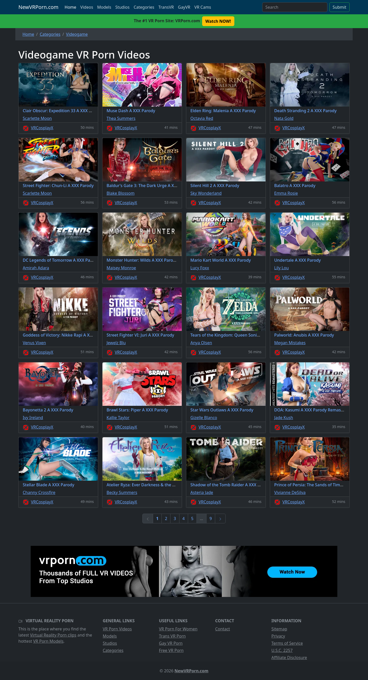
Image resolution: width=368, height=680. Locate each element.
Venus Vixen (34, 342)
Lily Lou (281, 268)
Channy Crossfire (39, 492)
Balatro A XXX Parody (294, 185)
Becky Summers (122, 492)
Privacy (278, 636)
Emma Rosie (286, 193)
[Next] (220, 518)
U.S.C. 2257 (282, 650)
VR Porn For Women (178, 629)
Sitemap (279, 629)
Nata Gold (283, 118)
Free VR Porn (171, 650)
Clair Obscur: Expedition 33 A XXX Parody (62, 110)
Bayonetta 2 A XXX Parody (48, 410)
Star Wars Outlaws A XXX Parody (221, 410)
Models (104, 7)
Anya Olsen (201, 342)
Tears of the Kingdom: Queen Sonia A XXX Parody (238, 335)
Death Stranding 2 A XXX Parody (305, 110)
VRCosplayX (42, 128)
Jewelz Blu (116, 342)
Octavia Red (201, 118)
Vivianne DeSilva (290, 492)
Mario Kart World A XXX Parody (220, 260)
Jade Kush (283, 417)
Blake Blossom (120, 193)
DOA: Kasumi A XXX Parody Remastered (312, 410)
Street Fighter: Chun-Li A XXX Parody (58, 185)
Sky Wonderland (206, 193)
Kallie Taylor (118, 417)
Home (70, 7)
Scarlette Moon (37, 118)
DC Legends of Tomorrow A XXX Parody (61, 260)
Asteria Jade (201, 492)
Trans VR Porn (172, 636)
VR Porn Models (48, 641)
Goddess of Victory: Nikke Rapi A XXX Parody (66, 335)
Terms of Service (287, 643)
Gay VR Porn (171, 643)
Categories (144, 7)
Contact (222, 629)
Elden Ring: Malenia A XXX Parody (223, 110)
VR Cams (202, 7)
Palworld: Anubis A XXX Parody (304, 335)
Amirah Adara (36, 268)
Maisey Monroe (121, 268)
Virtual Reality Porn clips (53, 635)
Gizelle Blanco (203, 417)
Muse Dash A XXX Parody (131, 110)
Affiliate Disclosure (289, 657)
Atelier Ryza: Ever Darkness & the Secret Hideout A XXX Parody (167, 485)
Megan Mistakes (290, 342)
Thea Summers (121, 118)
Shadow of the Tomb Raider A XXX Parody (230, 485)
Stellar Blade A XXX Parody (48, 485)
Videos (86, 7)
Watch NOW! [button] (218, 21)
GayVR (184, 7)
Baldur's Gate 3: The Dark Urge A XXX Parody (150, 185)
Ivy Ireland (33, 417)
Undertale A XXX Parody (297, 260)
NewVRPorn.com (38, 7)
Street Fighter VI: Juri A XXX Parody (140, 335)
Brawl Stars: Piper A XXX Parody (137, 410)
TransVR (166, 7)
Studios (122, 7)
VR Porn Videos (117, 629)
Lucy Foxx (199, 268)
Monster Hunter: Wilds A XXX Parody (142, 260)
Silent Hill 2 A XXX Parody (214, 185)
